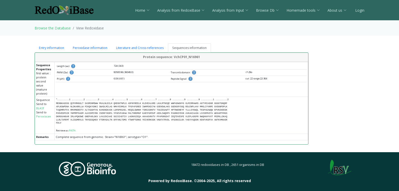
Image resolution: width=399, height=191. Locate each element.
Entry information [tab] (51, 48)
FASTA (72, 130)
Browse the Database (53, 28)
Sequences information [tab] (189, 48)
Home (142, 10)
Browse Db (267, 10)
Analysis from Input (230, 10)
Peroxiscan (43, 116)
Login (359, 10)
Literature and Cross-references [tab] (140, 48)
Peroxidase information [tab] (90, 48)
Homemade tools (303, 10)
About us (337, 10)
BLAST (40, 108)
